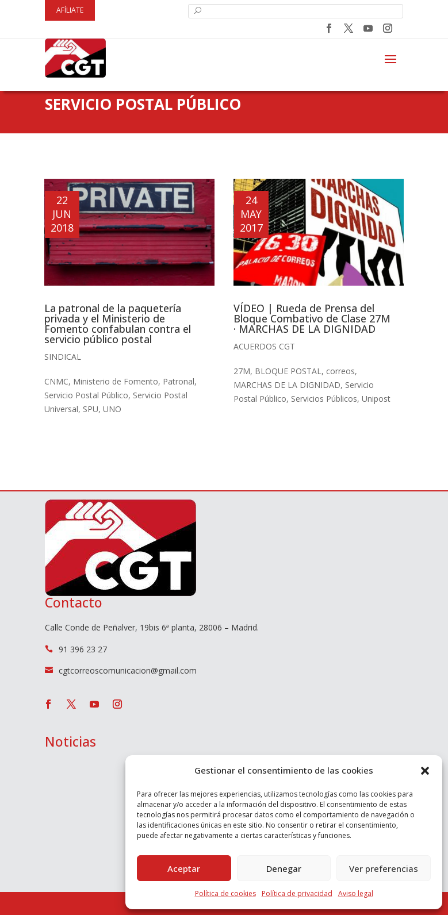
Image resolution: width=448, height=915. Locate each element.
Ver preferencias (383, 868)
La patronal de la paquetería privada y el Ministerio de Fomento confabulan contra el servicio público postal (117, 323)
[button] (425, 770)
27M (241, 371)
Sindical (62, 356)
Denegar (283, 868)
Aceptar (183, 868)
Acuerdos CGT (264, 346)
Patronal (178, 381)
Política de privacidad (297, 893)
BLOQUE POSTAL (288, 371)
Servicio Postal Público (86, 395)
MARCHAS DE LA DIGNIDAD (286, 384)
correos (340, 371)
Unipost (376, 398)
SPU (90, 408)
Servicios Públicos (324, 398)
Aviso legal (355, 893)
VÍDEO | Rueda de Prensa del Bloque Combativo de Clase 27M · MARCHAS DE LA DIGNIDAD (311, 318)
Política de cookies (225, 893)
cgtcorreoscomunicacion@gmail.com (128, 670)
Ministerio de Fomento (115, 381)
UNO (112, 408)
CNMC (56, 381)
